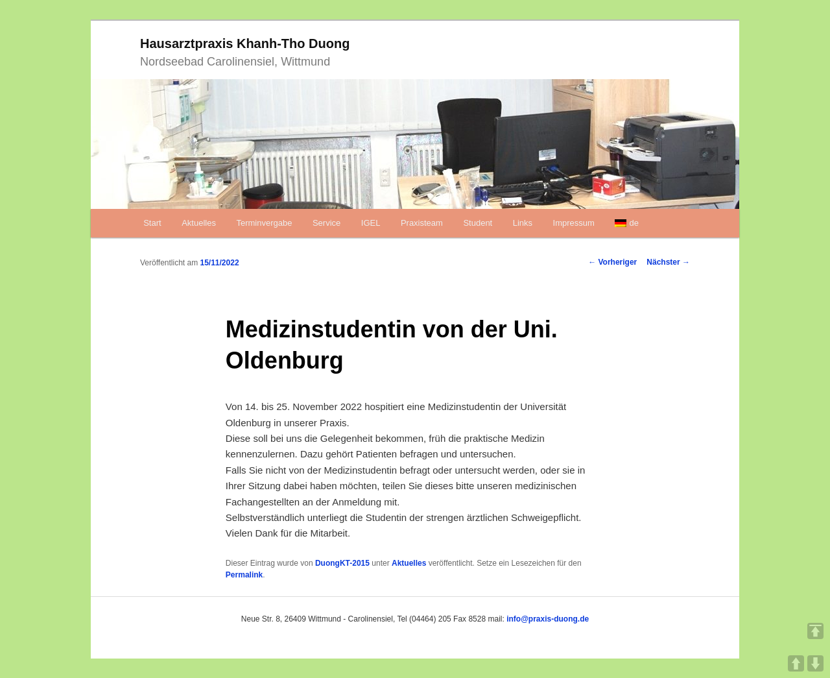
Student (477, 223)
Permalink (244, 574)
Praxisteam (422, 223)
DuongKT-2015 (342, 563)
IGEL (371, 223)
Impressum (574, 223)
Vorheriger (612, 262)
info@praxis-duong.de (547, 619)
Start (152, 223)
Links (522, 223)
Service (326, 223)
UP (796, 663)
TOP (815, 631)
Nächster (668, 262)
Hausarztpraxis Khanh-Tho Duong (245, 43)
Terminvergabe (264, 223)
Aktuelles (199, 223)
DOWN (815, 663)
